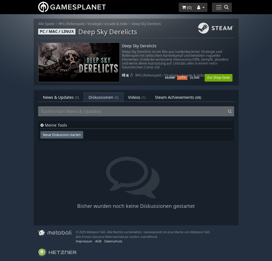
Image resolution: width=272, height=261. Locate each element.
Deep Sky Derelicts (146, 24)
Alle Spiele (46, 24)
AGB (98, 241)
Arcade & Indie (116, 24)
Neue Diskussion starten (62, 134)
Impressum (84, 241)
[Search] (230, 111)
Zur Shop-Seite (218, 77)
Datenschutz (113, 241)
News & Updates (61, 97)
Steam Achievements (178, 97)
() (187, 7)
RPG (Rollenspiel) (71, 24)
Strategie (94, 24)
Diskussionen (104, 97)
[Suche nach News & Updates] (132, 111)
